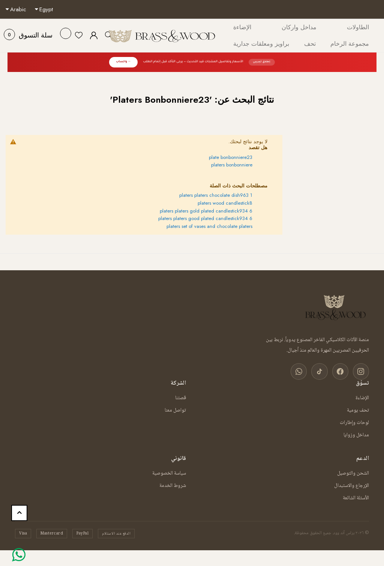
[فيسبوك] (342, 370)
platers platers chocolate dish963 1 (215, 195)
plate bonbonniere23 (230, 157)
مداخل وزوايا (356, 434)
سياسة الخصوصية (169, 472)
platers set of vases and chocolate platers (209, 226)
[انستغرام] (361, 370)
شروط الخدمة (172, 484)
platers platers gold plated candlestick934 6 (206, 210)
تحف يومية (358, 409)
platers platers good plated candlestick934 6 (205, 218)
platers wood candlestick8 (225, 203)
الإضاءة (362, 396)
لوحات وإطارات (354, 421)
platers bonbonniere (231, 164)
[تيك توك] (322, 370)
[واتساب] (303, 370)
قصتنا (180, 396)
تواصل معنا (175, 409)
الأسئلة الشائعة (356, 497)
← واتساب (123, 61)
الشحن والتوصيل (353, 472)
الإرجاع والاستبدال (351, 484)
